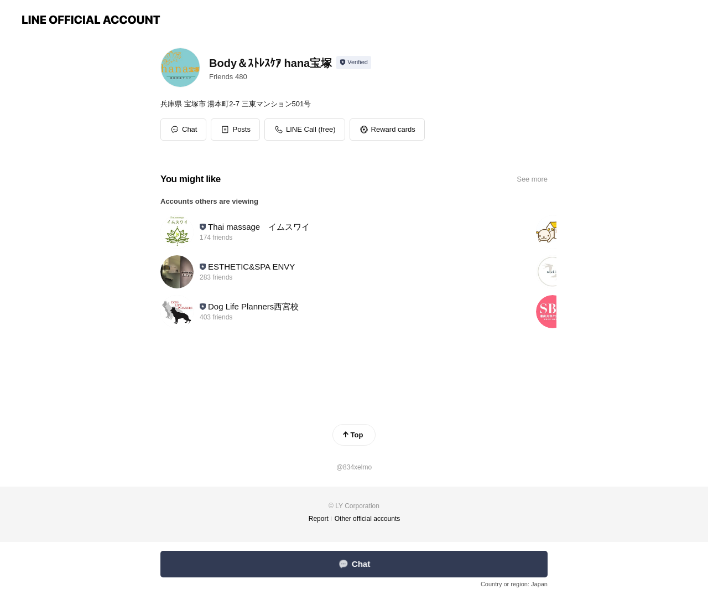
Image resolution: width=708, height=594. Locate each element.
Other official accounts (367, 519)
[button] (235, 129)
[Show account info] (353, 62)
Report (319, 519)
